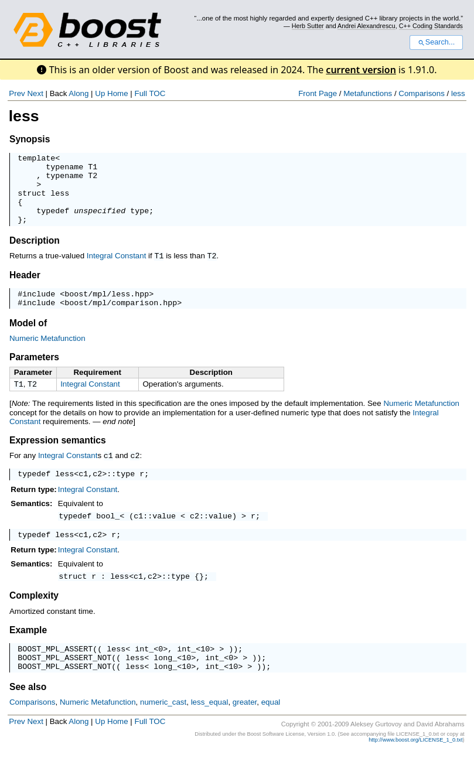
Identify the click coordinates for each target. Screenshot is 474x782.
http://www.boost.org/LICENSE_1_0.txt (415, 770)
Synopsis (29, 139)
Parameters (34, 374)
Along (78, 93)
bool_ (108, 536)
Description (34, 254)
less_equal (210, 732)
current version (361, 69)
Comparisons (421, 93)
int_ (144, 675)
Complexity (34, 620)
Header (24, 288)
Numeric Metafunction (47, 355)
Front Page (317, 93)
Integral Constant (116, 269)
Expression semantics (57, 458)
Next (35, 93)
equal (271, 732)
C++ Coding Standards (431, 25)
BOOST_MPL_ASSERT (55, 675)
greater (245, 732)
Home (117, 93)
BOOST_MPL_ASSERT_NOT (64, 685)
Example (28, 655)
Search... (436, 42)
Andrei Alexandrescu (366, 25)
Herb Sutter (308, 25)
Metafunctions (367, 93)
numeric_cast (163, 732)
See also (27, 717)
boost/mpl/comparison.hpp (120, 319)
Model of (28, 340)
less (458, 93)
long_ (165, 685)
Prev (17, 93)
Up (100, 93)
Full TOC (149, 93)
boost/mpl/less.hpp (106, 308)
